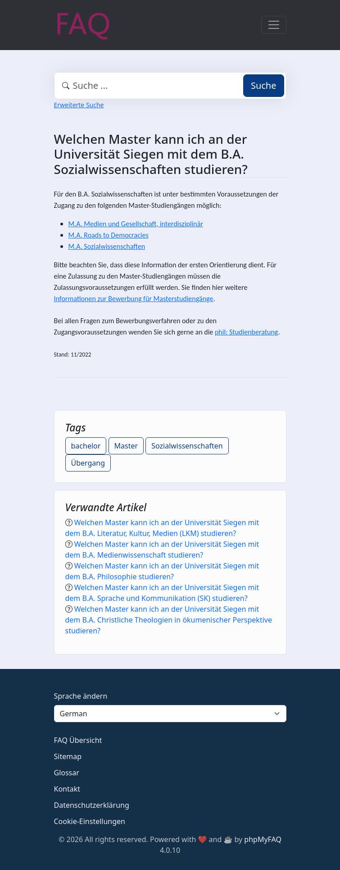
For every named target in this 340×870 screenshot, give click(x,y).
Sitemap (68, 756)
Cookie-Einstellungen (89, 821)
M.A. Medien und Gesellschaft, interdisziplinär (135, 224)
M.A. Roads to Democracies (108, 235)
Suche (264, 85)
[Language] (170, 713)
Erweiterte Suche (79, 105)
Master (126, 446)
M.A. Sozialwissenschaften (106, 246)
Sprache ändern (81, 696)
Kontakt (67, 789)
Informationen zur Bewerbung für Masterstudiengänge (133, 298)
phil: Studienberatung (246, 332)
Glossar (66, 773)
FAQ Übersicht (78, 740)
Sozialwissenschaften (186, 446)
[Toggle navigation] (273, 25)
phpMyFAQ (262, 839)
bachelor (86, 446)
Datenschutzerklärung (91, 805)
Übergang (88, 463)
